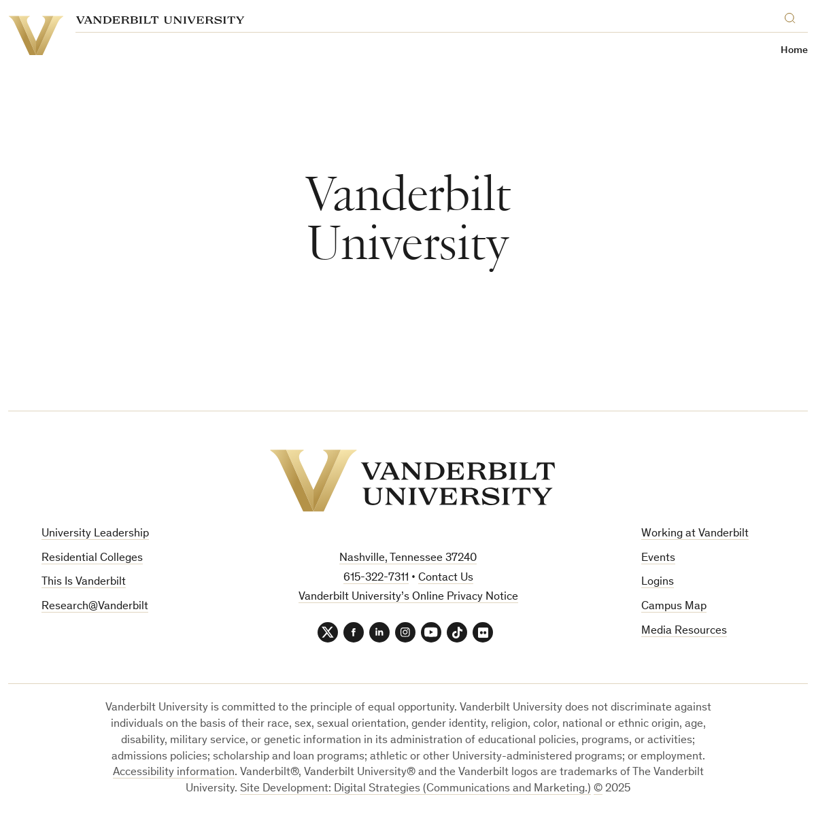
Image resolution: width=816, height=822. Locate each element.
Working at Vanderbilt (695, 534)
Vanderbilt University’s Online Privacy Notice (408, 597)
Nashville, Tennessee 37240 (408, 558)
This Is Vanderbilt (83, 582)
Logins (657, 582)
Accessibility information (174, 772)
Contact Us (445, 578)
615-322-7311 (376, 578)
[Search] (793, 16)
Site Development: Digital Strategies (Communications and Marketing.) (415, 789)
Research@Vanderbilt (94, 607)
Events (658, 558)
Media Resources (684, 631)
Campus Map (674, 607)
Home (794, 51)
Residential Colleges (92, 558)
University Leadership (95, 534)
